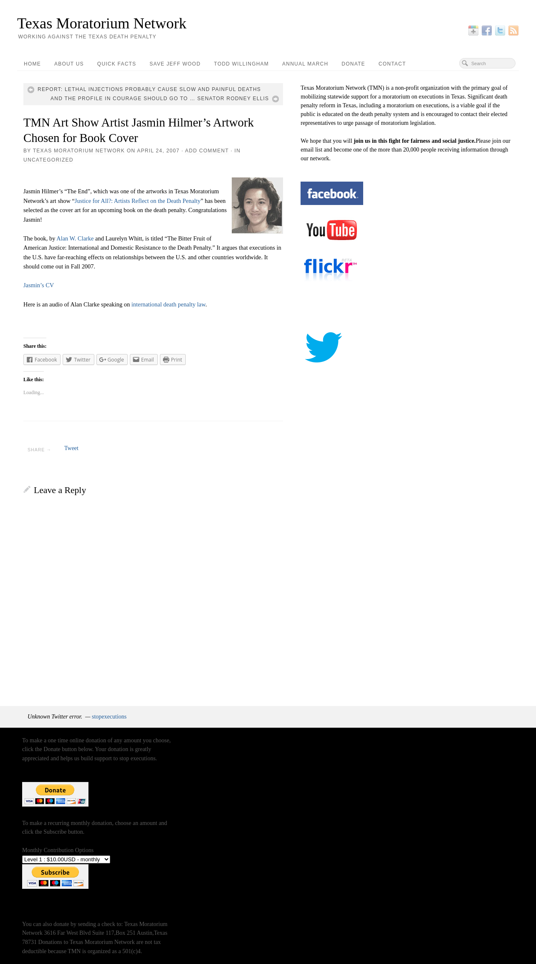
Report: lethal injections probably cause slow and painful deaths (149, 89)
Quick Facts (116, 64)
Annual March (305, 64)
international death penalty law (168, 304)
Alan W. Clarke (75, 238)
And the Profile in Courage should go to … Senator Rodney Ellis (160, 98)
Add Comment (207, 151)
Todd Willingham (241, 64)
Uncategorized (48, 160)
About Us (69, 64)
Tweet (71, 448)
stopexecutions (109, 717)
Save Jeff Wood (174, 64)
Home (32, 64)
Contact (392, 64)
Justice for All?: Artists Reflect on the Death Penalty (138, 200)
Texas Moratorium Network (102, 23)
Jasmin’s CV (38, 285)
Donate (353, 64)
